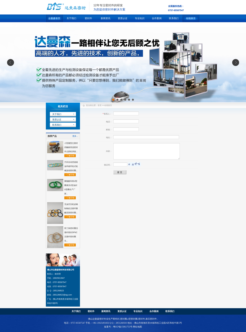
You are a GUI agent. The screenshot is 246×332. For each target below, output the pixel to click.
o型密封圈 (132, 319)
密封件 (88, 18)
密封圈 (123, 319)
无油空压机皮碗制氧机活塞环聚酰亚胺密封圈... (71, 208)
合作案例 (157, 18)
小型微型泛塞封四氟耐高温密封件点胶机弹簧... (71, 147)
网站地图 (137, 327)
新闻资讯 (105, 18)
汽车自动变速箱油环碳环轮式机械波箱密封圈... (71, 166)
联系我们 (174, 18)
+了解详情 (70, 156)
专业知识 (139, 18)
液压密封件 (151, 319)
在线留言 (191, 18)
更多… (75, 136)
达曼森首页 (54, 18)
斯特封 (116, 319)
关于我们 (71, 18)
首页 (100, 105)
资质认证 (122, 18)
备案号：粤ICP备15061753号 (118, 327)
